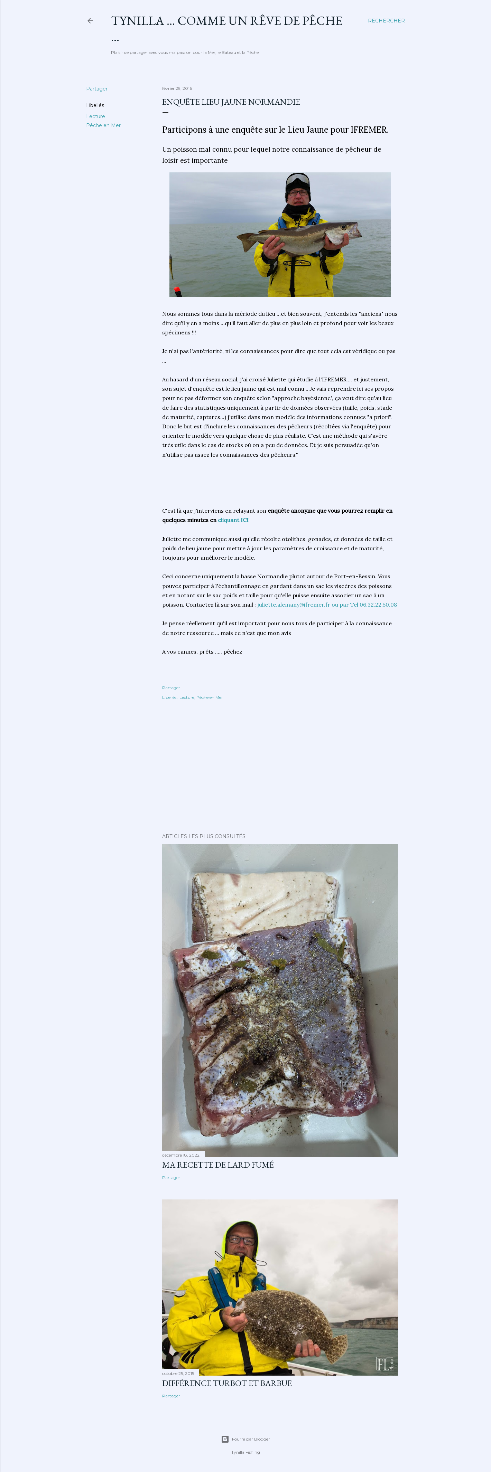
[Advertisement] (217, 486)
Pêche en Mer (103, 125)
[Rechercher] (386, 20)
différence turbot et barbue (227, 1383)
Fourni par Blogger (245, 1439)
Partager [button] (97, 89)
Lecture (95, 116)
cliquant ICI (232, 519)
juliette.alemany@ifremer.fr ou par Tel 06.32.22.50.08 (327, 604)
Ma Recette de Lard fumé (218, 1164)
